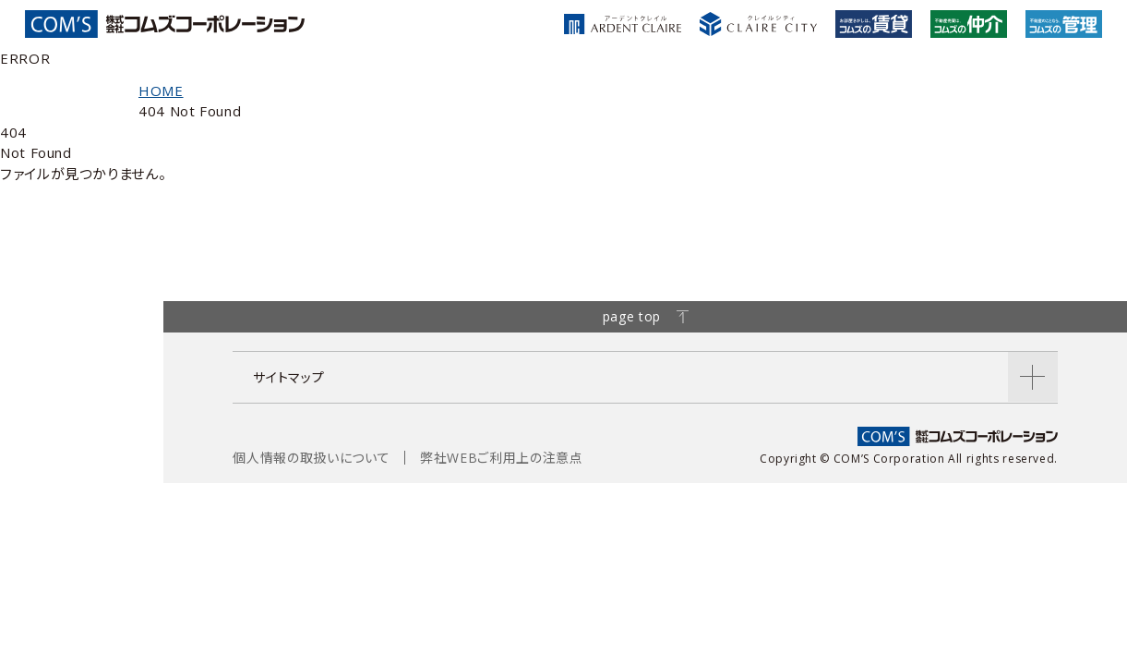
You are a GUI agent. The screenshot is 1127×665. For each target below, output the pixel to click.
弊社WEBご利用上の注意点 (501, 457)
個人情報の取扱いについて (311, 457)
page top (646, 316)
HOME (161, 90)
